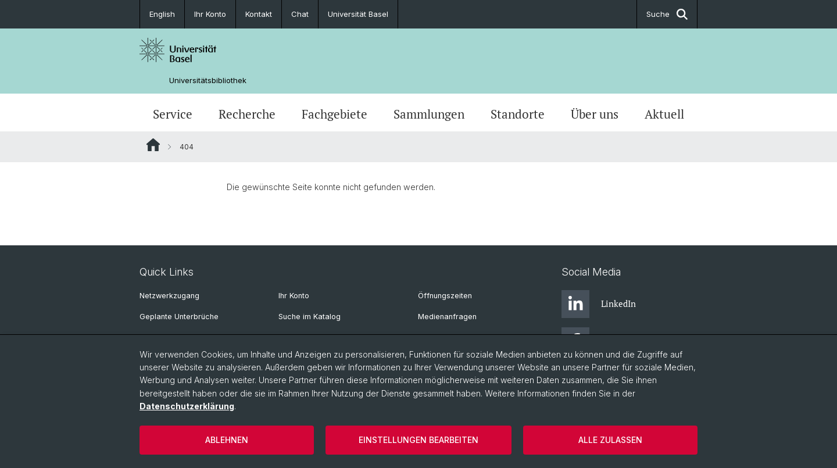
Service (172, 114)
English (162, 14)
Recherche (247, 114)
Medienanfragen (447, 316)
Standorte (518, 114)
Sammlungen (429, 114)
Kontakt (258, 14)
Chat (300, 14)
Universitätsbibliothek (207, 80)
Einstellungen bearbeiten (418, 440)
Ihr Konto (210, 14)
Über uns (594, 114)
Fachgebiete (334, 114)
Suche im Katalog (309, 316)
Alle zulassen (610, 440)
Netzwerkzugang (169, 295)
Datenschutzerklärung (187, 406)
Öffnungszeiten (445, 295)
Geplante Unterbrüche (179, 316)
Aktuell (664, 114)
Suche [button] (667, 14)
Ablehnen (226, 440)
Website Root (153, 144)
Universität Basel (358, 14)
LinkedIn (598, 304)
